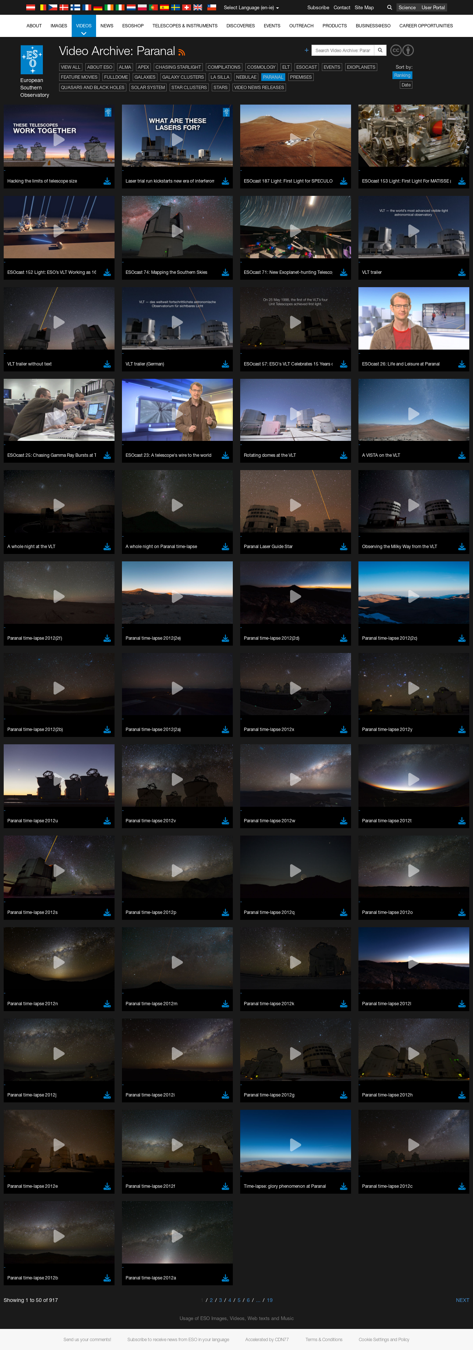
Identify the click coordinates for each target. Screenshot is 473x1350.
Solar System (148, 87)
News (107, 25)
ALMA (125, 67)
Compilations (224, 67)
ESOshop (133, 25)
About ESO (99, 67)
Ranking (402, 75)
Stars (221, 87)
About (34, 25)
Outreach (301, 25)
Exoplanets (361, 67)
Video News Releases (259, 87)
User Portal (433, 7)
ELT (286, 67)
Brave (28, 921)
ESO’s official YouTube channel (174, 799)
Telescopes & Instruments (185, 25)
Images (59, 25)
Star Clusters (189, 87)
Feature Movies (79, 77)
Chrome (30, 928)
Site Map (364, 7)
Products (335, 25)
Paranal (273, 77)
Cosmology (261, 67)
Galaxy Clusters (183, 77)
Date (406, 85)
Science (407, 7)
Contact (342, 7)
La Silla (220, 77)
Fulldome (116, 77)
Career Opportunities (426, 25)
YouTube (16, 799)
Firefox (28, 941)
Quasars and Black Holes (93, 87)
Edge (27, 935)
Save (23, 1057)
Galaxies (145, 77)
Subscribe (318, 7)
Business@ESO (373, 25)
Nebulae (246, 77)
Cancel (59, 1057)
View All (71, 67)
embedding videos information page (424, 806)
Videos (84, 30)
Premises (301, 77)
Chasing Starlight (178, 67)
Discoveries (241, 25)
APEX (143, 67)
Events (272, 25)
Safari (28, 948)
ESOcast (306, 67)
